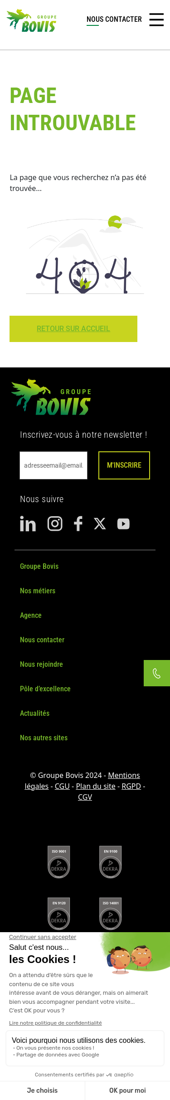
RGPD (131, 786)
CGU (62, 786)
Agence (31, 615)
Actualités (34, 713)
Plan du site (95, 786)
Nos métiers (37, 591)
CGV (85, 797)
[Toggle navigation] (156, 20)
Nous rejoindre (41, 664)
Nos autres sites (44, 737)
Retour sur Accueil (73, 328)
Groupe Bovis (39, 566)
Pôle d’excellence (45, 688)
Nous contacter (42, 640)
